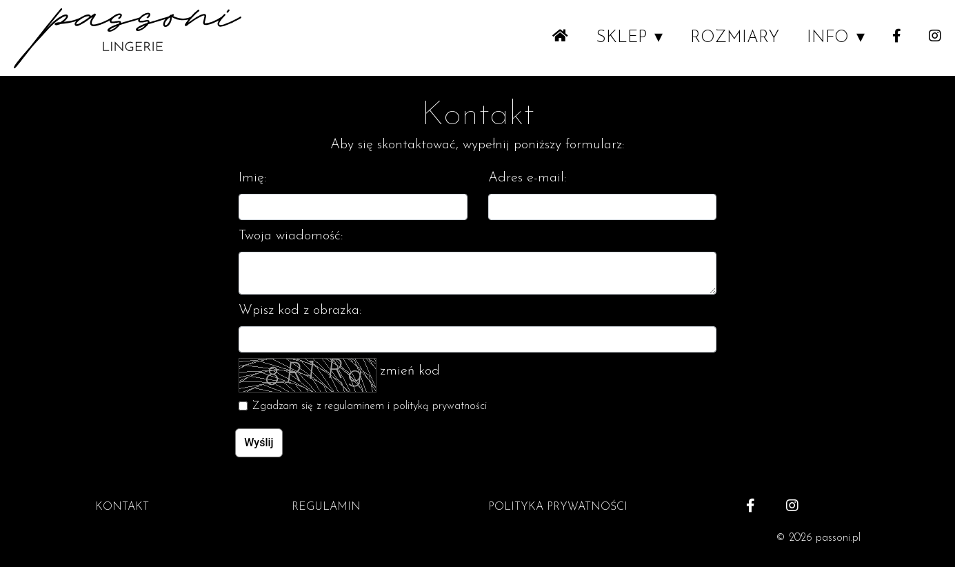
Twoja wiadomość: (291, 236)
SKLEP (621, 38)
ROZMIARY (734, 38)
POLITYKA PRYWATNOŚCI (557, 507)
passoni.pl (838, 538)
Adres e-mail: (527, 178)
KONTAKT (122, 507)
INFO (828, 38)
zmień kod (410, 371)
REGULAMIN (326, 507)
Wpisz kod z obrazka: (300, 310)
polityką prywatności (440, 406)
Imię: (253, 178)
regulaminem (354, 406)
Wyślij (258, 442)
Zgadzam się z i (369, 406)
